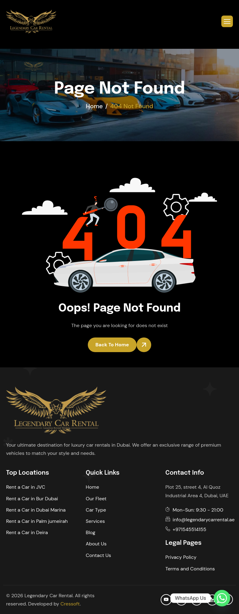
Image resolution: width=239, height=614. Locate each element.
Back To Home (112, 344)
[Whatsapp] (222, 598)
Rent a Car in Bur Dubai (32, 498)
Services (95, 521)
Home (92, 487)
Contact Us (98, 555)
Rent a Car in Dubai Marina (36, 510)
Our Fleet (96, 498)
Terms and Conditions (190, 569)
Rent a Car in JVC (25, 487)
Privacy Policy (181, 557)
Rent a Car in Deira (27, 532)
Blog (90, 532)
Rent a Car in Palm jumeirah (37, 521)
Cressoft (70, 604)
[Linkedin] (212, 599)
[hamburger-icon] (227, 21)
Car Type (96, 510)
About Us (96, 544)
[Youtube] (166, 599)
